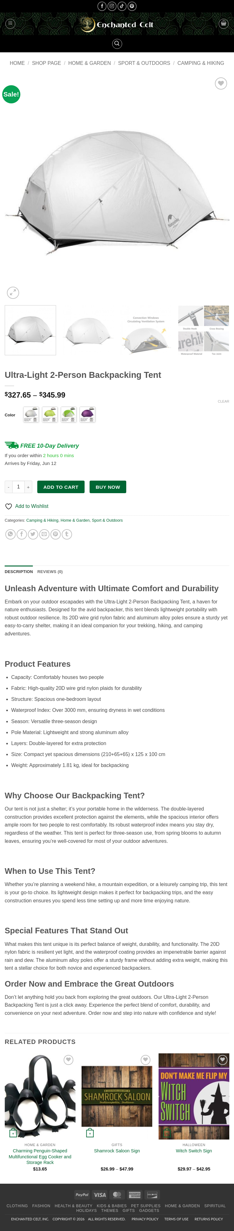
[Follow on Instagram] (112, 6)
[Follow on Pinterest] (132, 6)
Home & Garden (89, 63)
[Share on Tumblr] (67, 534)
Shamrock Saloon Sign (117, 1150)
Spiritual (215, 1206)
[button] (10, 24)
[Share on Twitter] (33, 534)
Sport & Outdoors (144, 63)
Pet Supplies (146, 1206)
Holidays (86, 1210)
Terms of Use (176, 1219)
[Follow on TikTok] (122, 6)
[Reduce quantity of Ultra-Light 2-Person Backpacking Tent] (8, 487)
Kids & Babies (112, 1206)
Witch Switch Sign (194, 1150)
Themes (109, 1210)
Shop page (46, 63)
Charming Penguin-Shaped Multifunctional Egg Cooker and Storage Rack (40, 1156)
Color (10, 415)
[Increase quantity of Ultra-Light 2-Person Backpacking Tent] (28, 487)
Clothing (17, 1206)
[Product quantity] (18, 487)
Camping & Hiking (200, 63)
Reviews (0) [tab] (50, 571)
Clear (223, 401)
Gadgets (149, 1210)
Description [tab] (19, 571)
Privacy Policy (145, 1219)
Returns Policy (209, 1219)
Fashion (41, 1206)
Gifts (129, 1210)
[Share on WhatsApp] (10, 534)
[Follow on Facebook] (102, 6)
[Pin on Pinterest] (55, 534)
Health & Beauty (73, 1206)
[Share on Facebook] (22, 534)
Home (17, 63)
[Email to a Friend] (44, 534)
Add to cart (61, 487)
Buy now (108, 487)
